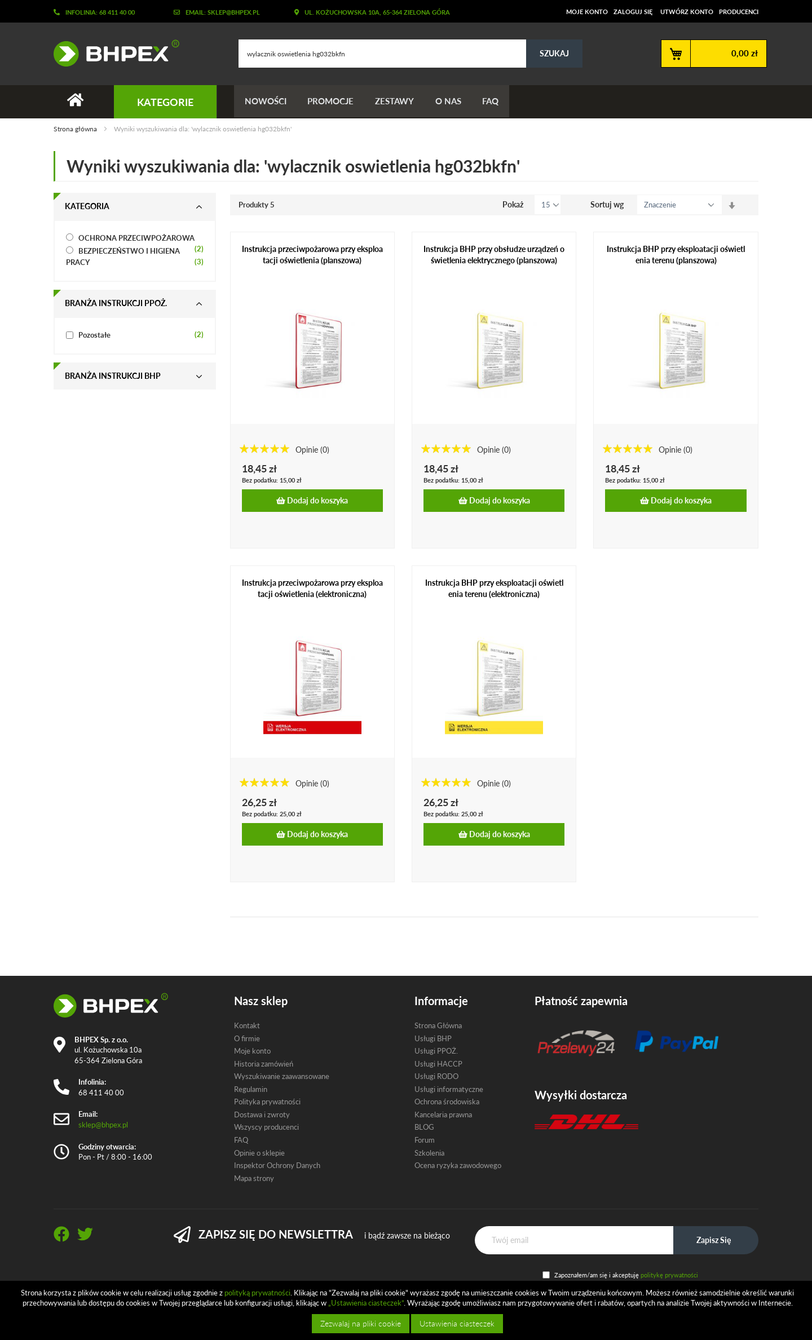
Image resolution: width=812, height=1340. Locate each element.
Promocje (333, 101)
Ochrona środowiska (446, 1101)
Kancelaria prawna (443, 1114)
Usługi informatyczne (448, 1089)
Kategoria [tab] (87, 206)
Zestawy (397, 101)
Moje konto (587, 11)
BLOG (424, 1126)
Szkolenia (429, 1152)
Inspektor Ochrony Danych (277, 1165)
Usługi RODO (436, 1076)
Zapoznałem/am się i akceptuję (626, 1275)
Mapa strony (254, 1178)
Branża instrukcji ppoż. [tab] (116, 303)
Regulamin (250, 1089)
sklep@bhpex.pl (103, 1124)
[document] (407, 1310)
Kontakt (247, 1025)
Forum (424, 1139)
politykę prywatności (669, 1275)
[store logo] (112, 53)
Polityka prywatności (267, 1101)
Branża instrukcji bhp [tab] (113, 376)
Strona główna (76, 129)
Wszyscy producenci (266, 1126)
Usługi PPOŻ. (436, 1050)
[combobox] (410, 53)
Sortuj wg (607, 205)
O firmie (247, 1038)
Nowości (266, 101)
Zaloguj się (633, 11)
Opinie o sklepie (259, 1152)
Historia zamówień (263, 1063)
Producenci (738, 11)
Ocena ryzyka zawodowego (457, 1165)
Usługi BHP (433, 1038)
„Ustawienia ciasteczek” (366, 1302)
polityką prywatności (257, 1292)
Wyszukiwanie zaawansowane (281, 1076)
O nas (453, 101)
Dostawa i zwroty (262, 1114)
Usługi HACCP (438, 1063)
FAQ (496, 101)
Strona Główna (438, 1025)
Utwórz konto (686, 11)
